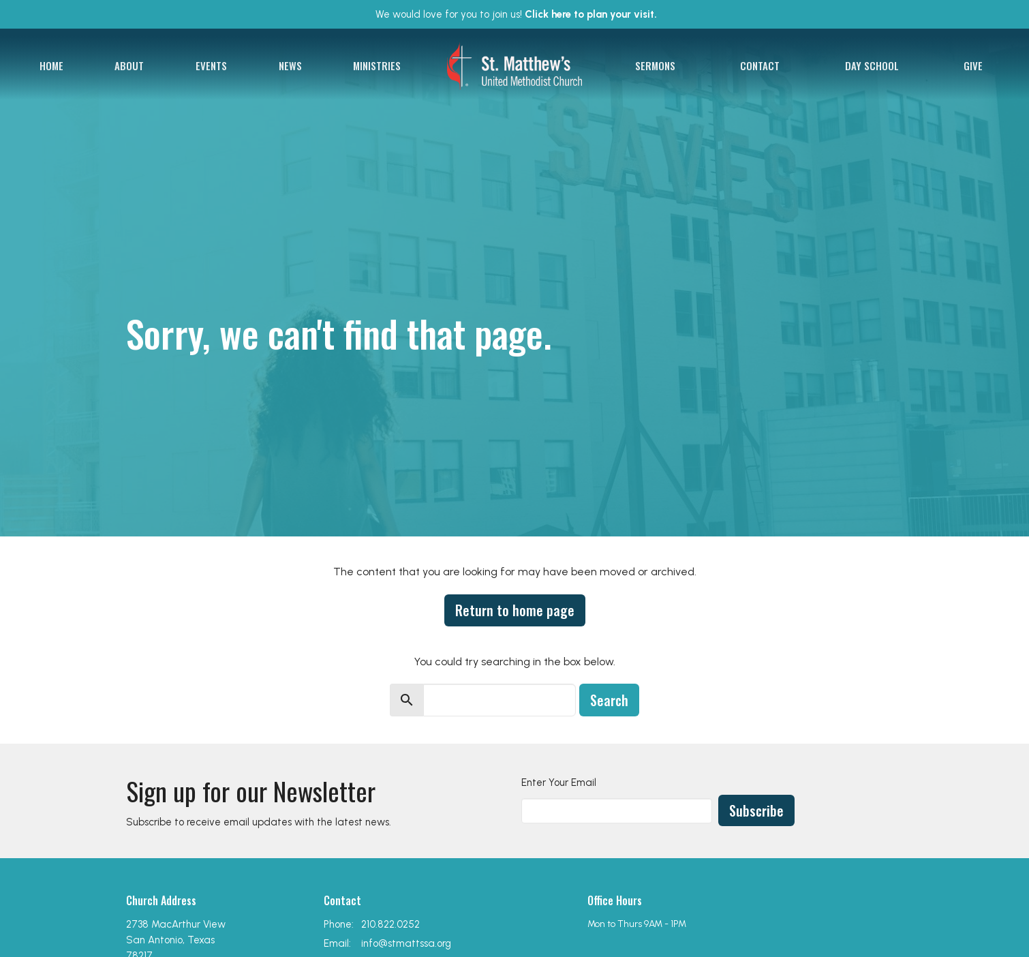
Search (609, 700)
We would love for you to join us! (516, 14)
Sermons (655, 65)
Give (973, 65)
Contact (760, 65)
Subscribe (756, 810)
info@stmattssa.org (406, 943)
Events (211, 65)
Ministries (377, 65)
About (129, 65)
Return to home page (514, 610)
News (290, 65)
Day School (872, 65)
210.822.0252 (390, 924)
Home (51, 65)
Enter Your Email (558, 782)
